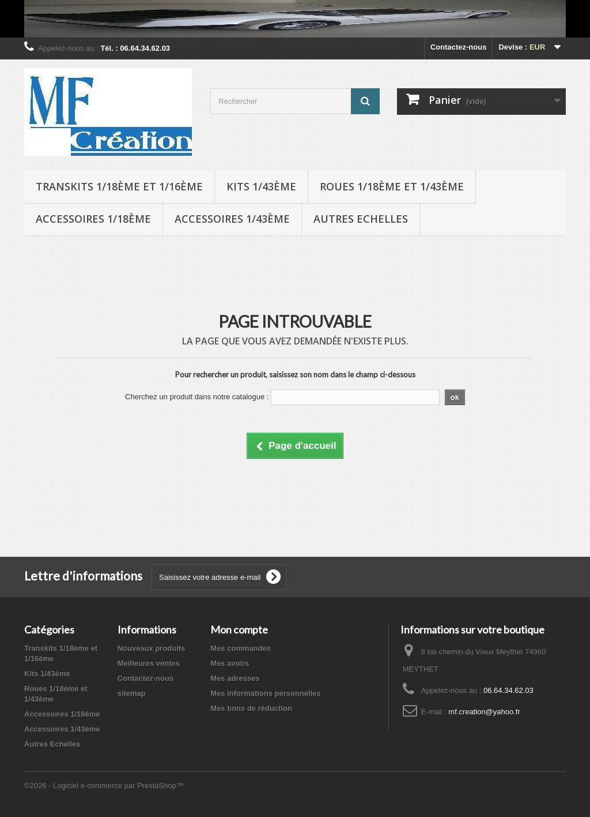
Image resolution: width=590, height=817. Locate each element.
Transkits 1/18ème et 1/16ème (119, 186)
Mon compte (239, 629)
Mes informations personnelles (265, 693)
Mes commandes (240, 648)
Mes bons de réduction (251, 708)
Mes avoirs (229, 663)
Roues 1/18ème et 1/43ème (392, 186)
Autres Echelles (360, 219)
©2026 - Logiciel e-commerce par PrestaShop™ (104, 785)
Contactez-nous (458, 47)
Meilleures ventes (149, 663)
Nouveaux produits (152, 648)
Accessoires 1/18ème (93, 219)
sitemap (132, 693)
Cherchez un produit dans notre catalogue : (196, 396)
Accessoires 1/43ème (232, 219)
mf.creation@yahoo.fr (484, 711)
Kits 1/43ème (261, 186)
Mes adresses (234, 678)
